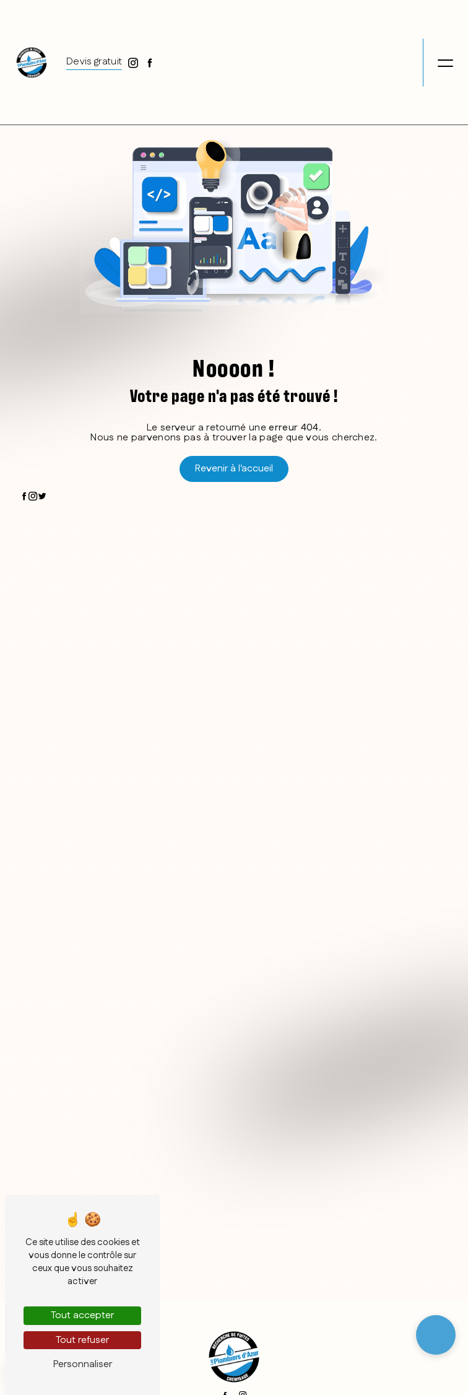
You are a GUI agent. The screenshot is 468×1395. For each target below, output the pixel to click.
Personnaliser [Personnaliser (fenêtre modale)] (82, 1364)
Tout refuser (82, 1340)
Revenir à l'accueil (234, 468)
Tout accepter (82, 1315)
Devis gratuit (94, 60)
